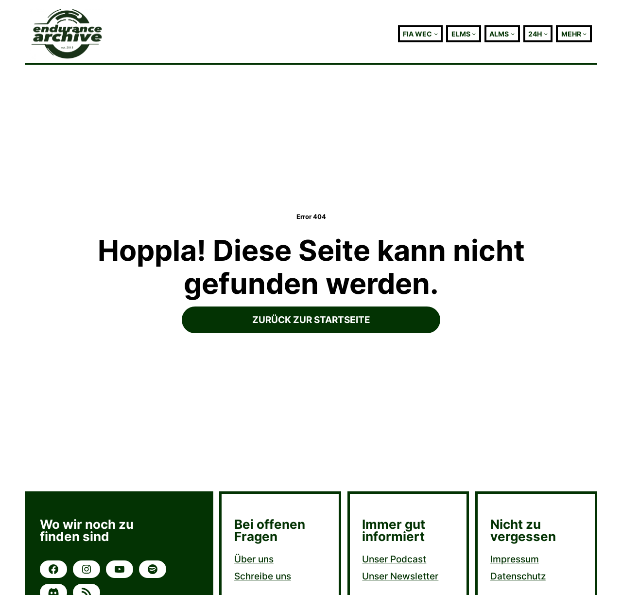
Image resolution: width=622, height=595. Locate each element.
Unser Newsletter (400, 576)
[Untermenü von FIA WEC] (436, 34)
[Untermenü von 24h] (546, 34)
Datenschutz (518, 576)
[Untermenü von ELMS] (474, 34)
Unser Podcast (394, 559)
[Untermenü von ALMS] (513, 34)
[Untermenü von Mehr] (585, 34)
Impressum (514, 559)
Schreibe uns (262, 576)
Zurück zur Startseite (311, 319)
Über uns (254, 559)
